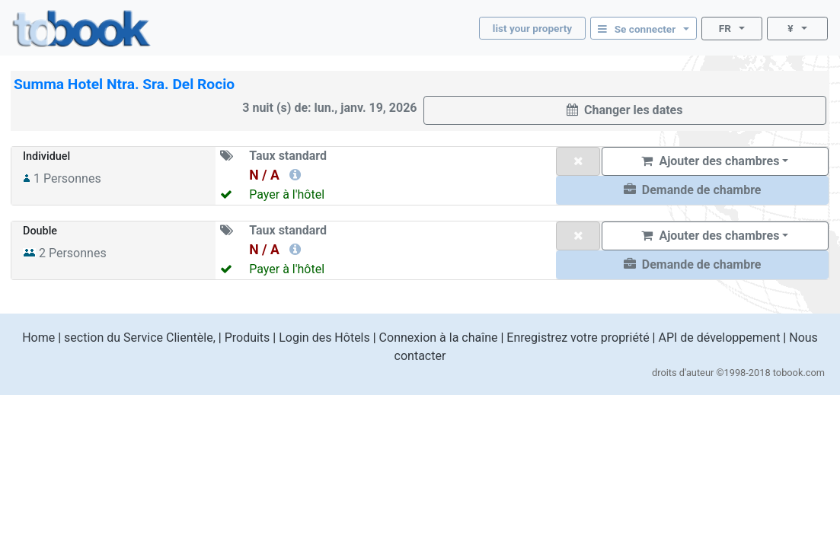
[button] (692, 190)
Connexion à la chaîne (438, 337)
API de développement (719, 337)
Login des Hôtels (324, 337)
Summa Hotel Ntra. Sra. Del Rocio (124, 84)
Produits (247, 337)
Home (38, 337)
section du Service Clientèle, (140, 337)
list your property (532, 28)
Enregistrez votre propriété (577, 337)
